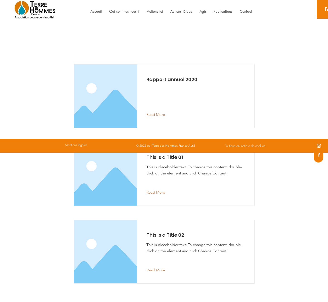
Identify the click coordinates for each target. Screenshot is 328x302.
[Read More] (159, 114)
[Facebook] (319, 155)
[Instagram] (319, 145)
